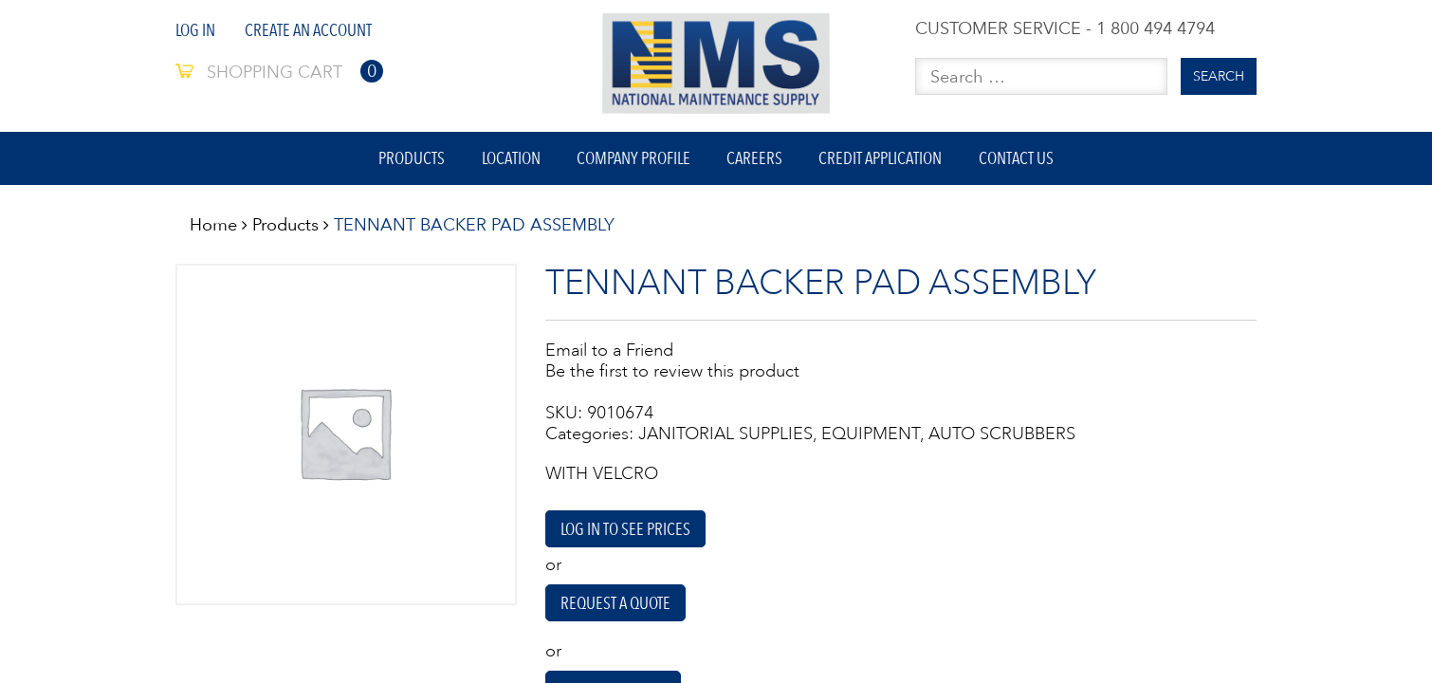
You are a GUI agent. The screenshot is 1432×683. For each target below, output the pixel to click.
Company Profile (632, 161)
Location (507, 161)
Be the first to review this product (672, 375)
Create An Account (308, 30)
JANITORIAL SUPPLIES (725, 438)
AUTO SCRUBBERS (1001, 438)
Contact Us (1022, 161)
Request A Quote (616, 609)
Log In (195, 30)
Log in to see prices (625, 534)
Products (406, 161)
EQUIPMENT (870, 438)
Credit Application (884, 161)
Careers (756, 161)
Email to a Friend (609, 354)
